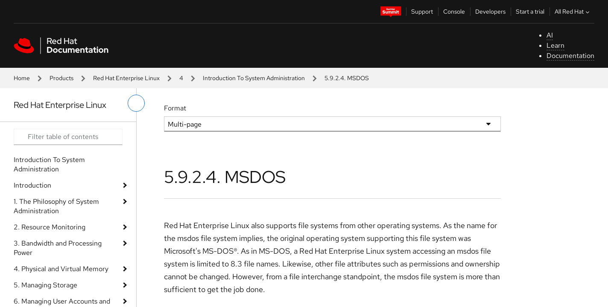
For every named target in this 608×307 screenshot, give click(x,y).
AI (550, 35)
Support (422, 11)
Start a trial (530, 11)
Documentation (570, 55)
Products (61, 78)
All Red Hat (573, 11)
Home (22, 78)
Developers (490, 11)
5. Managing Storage (45, 285)
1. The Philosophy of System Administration (56, 206)
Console (454, 11)
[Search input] (68, 137)
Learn (555, 45)
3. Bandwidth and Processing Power (58, 248)
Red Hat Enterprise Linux (126, 78)
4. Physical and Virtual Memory (61, 268)
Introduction (32, 185)
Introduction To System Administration (254, 78)
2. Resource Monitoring (49, 227)
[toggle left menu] (136, 103)
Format (175, 108)
